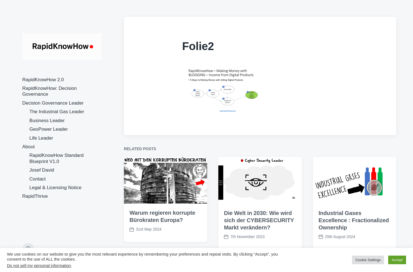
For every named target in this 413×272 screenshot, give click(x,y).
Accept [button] (397, 260)
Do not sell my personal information (39, 265)
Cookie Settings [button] (368, 260)
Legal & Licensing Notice (56, 187)
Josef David (42, 170)
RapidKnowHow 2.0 (43, 79)
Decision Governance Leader (53, 103)
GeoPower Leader (49, 129)
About (28, 146)
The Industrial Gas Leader (57, 111)
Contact (38, 179)
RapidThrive (35, 196)
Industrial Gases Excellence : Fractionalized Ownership (354, 227)
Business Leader (47, 120)
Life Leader (41, 138)
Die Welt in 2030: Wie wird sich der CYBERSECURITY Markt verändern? (259, 227)
